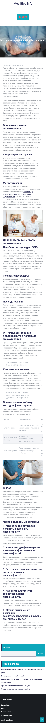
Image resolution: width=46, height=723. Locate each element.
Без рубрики (6, 705)
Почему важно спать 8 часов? (12, 676)
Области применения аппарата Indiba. (15, 689)
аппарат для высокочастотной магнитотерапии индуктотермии (18, 194)
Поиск (6, 648)
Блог (3, 708)
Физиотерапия (6, 715)
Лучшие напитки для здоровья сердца (15, 686)
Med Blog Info (23, 3)
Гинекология (6, 712)
